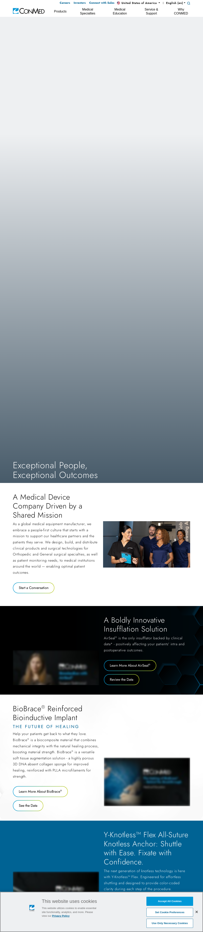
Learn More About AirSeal (130, 665)
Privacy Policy (60, 915)
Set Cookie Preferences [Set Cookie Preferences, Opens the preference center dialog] (169, 912)
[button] (138, 3)
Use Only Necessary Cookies (170, 923)
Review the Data (121, 679)
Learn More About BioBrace (40, 791)
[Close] (196, 912)
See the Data (28, 805)
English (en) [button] (172, 3)
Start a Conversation (33, 587)
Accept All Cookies (170, 901)
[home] (29, 11)
